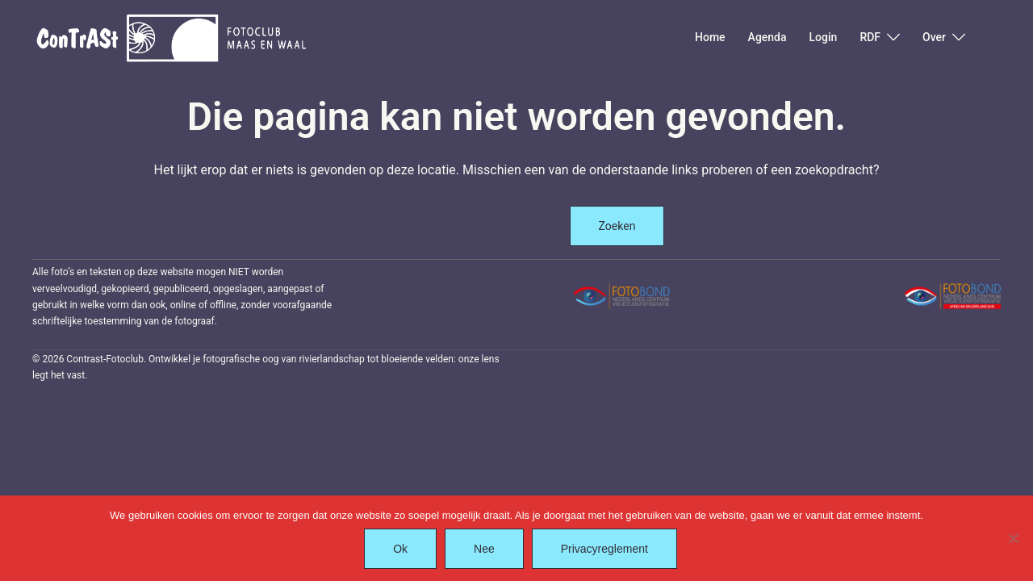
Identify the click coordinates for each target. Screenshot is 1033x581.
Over (934, 37)
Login (823, 37)
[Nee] (1013, 538)
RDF (869, 37)
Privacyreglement (604, 548)
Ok (400, 548)
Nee (484, 548)
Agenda (767, 37)
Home (710, 37)
